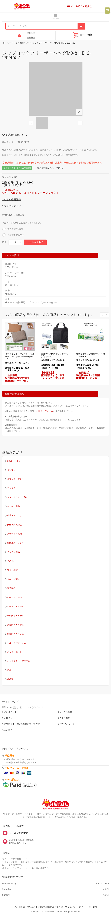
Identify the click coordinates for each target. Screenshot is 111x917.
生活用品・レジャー (16, 543)
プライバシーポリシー (70, 724)
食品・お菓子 (13, 579)
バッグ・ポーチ (14, 652)
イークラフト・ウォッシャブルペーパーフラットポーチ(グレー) (20, 356)
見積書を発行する (15, 235)
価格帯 (10, 679)
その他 (10, 561)
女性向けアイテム (15, 624)
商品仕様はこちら (14, 134)
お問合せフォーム (44, 411)
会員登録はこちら (45, 167)
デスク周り (12, 488)
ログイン (31, 33)
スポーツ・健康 (14, 533)
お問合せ (8, 718)
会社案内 (8, 730)
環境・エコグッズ (15, 515)
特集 (9, 670)
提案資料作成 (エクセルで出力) (17, 168)
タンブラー (12, 470)
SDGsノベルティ (15, 461)
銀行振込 (9, 755)
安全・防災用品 (14, 524)
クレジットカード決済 (17, 768)
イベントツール (14, 597)
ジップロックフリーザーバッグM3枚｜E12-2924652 (46, 55)
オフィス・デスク (15, 479)
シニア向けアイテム (16, 643)
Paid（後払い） (13, 779)
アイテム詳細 (12, 255)
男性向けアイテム (15, 634)
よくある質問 (66, 712)
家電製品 (11, 588)
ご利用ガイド (10, 712)
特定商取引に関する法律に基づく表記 (22, 724)
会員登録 (31, 37)
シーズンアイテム (15, 606)
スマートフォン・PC (17, 497)
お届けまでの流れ (14, 393)
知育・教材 (12, 570)
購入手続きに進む (15, 229)
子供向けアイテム (15, 615)
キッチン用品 (13, 506)
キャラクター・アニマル (18, 661)
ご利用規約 (65, 718)
